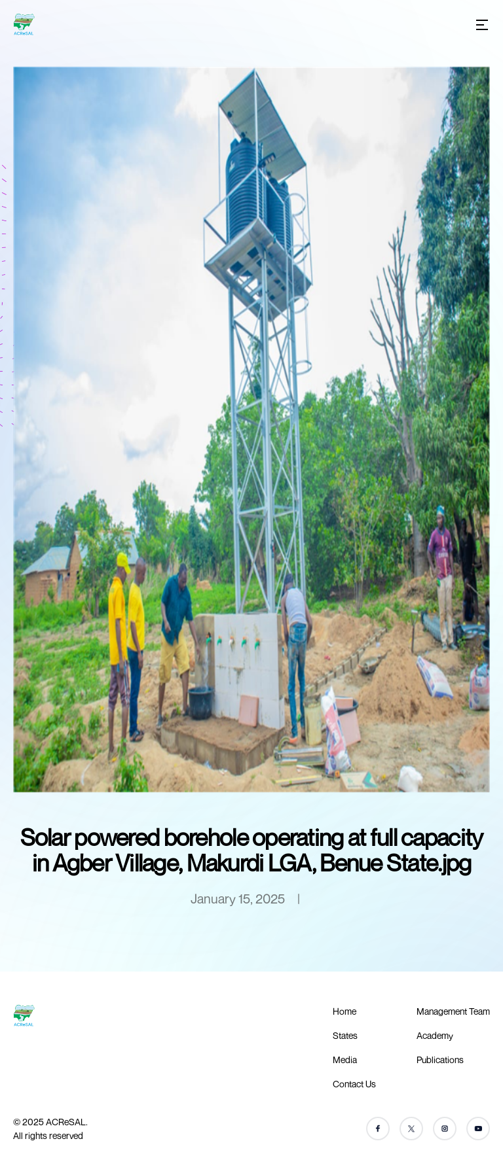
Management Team (453, 1011)
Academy (435, 1035)
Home (344, 1011)
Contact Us (354, 1083)
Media (345, 1059)
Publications (440, 1059)
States (345, 1035)
